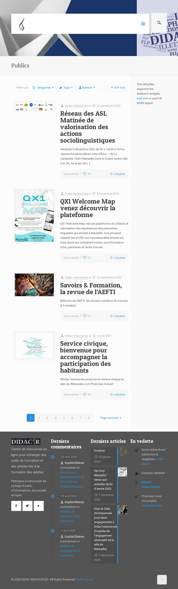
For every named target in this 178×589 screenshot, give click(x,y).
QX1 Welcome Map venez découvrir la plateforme (87, 208)
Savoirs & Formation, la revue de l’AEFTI (91, 288)
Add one (142, 98)
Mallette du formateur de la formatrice (70, 516)
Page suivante (111, 417)
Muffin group (84, 579)
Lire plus (119, 174)
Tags (66, 87)
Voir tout (117, 87)
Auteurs (87, 87)
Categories (43, 87)
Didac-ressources (76, 105)
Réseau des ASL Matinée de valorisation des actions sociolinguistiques (87, 126)
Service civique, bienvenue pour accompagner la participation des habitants (85, 356)
